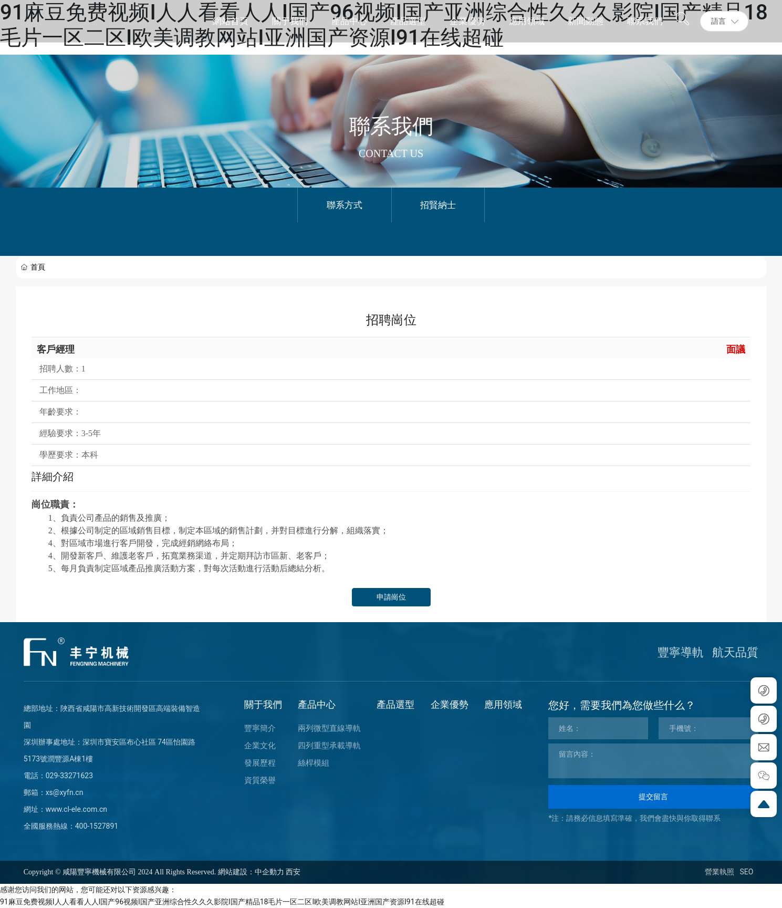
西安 (293, 872)
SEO (746, 872)
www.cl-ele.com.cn (76, 809)
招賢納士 (438, 205)
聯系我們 (391, 126)
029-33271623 (69, 775)
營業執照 (719, 872)
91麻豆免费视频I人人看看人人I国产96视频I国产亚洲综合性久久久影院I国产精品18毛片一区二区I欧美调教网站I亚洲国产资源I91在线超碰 (222, 901)
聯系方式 (344, 205)
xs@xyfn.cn (65, 792)
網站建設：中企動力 (251, 872)
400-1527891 (97, 826)
